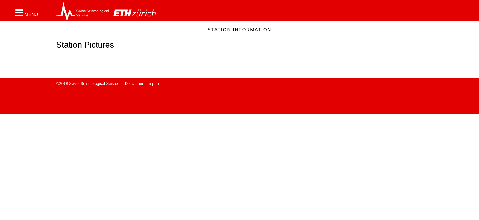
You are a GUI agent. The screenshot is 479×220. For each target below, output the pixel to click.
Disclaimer (134, 83)
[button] (26, 12)
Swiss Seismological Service (94, 83)
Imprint (154, 83)
